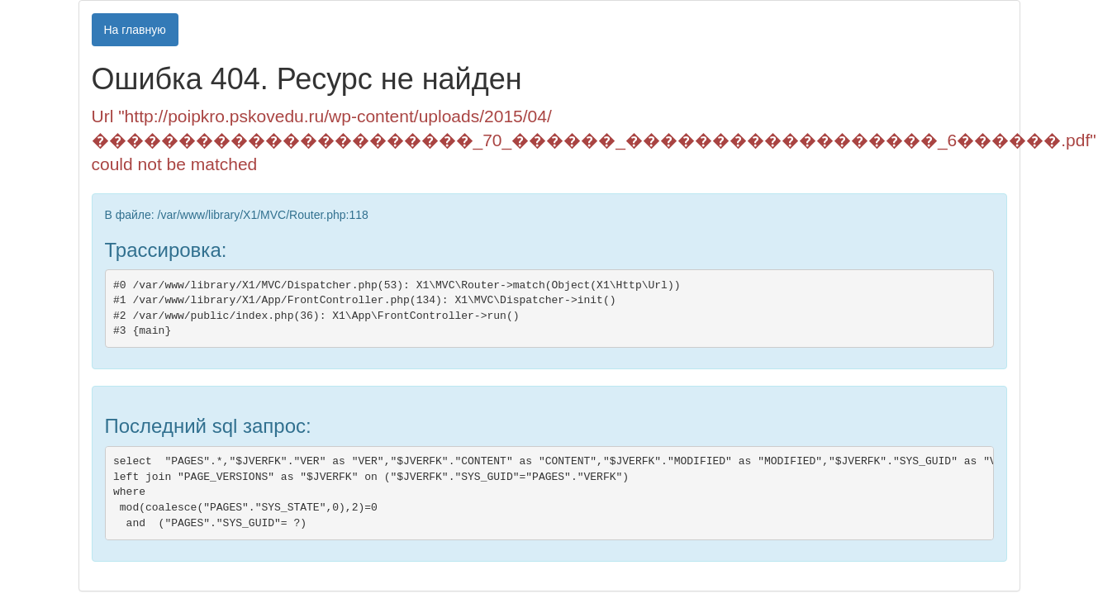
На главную (135, 29)
